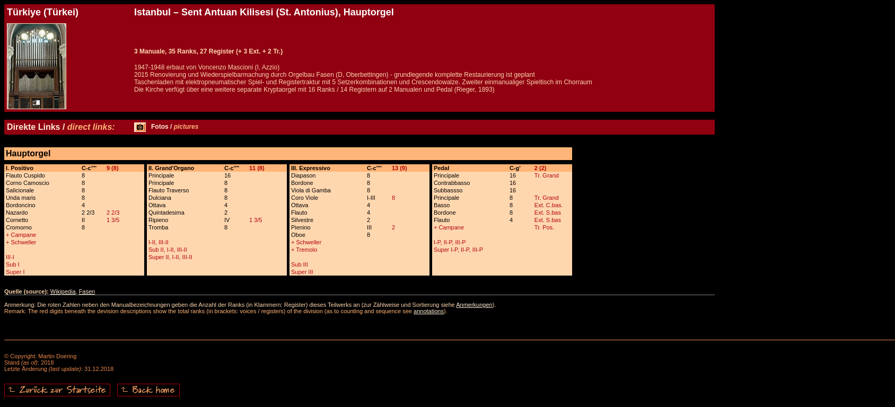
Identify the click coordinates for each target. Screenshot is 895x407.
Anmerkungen (474, 305)
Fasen (87, 291)
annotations (429, 311)
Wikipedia (63, 291)
